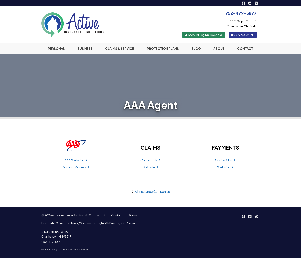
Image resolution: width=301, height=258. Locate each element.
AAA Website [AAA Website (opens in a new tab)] (76, 160)
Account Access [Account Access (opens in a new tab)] (75, 167)
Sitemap (133, 215)
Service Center (241, 35)
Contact (116, 215)
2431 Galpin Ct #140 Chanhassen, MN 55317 (56, 234)
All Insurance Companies (152, 191)
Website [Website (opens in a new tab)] (150, 167)
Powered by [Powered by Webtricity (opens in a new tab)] (75, 249)
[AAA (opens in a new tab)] (76, 145)
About (101, 215)
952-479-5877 (51, 241)
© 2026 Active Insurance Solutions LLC (66, 215)
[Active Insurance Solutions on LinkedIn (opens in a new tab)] (250, 3)
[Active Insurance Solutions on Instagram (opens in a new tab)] (256, 3)
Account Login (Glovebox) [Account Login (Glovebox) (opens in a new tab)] (203, 35)
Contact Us (150, 160)
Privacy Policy (49, 249)
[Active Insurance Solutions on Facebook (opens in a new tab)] (243, 3)
